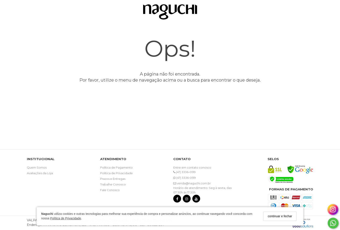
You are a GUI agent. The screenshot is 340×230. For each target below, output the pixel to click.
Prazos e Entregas (112, 178)
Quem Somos (37, 167)
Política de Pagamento (116, 167)
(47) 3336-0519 (184, 172)
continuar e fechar (280, 216)
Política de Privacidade (65, 218)
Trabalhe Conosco (113, 184)
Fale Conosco (110, 190)
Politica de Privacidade (116, 173)
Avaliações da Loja (40, 173)
